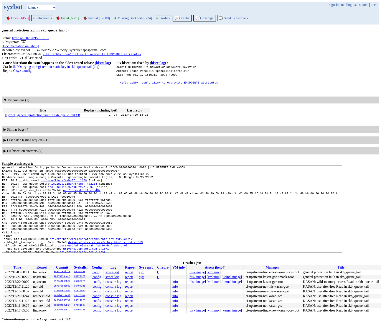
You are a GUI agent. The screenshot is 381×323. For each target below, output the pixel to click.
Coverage (204, 18)
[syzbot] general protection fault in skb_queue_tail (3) (42, 115)
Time (17, 267)
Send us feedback (233, 18)
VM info (178, 267)
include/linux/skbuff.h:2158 (64, 183)
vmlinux (213, 272)
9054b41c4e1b (62, 295)
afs (23, 42)
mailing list (349, 5)
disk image (197, 272)
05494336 (79, 286)
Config (97, 267)
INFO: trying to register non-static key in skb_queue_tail (52, 67)
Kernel (41, 267)
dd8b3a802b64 (62, 305)
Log (113, 267)
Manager (272, 267)
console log (113, 282)
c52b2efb (79, 281)
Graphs (182, 18)
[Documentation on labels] (20, 46)
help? (220, 267)
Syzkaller (81, 267)
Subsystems (42, 18)
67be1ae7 (79, 305)
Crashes (163, 18)
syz (18, 70)
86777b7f (79, 276)
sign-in (333, 5)
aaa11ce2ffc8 (62, 271)
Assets (209, 267)
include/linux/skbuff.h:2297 (71, 191)
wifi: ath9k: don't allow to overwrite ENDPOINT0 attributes (92, 54)
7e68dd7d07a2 (62, 300)
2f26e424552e (62, 281)
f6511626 (79, 300)
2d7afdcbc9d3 (62, 286)
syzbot (13, 7)
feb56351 (79, 271)
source (363, 5)
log (96, 67)
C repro (162, 267)
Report (130, 267)
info (175, 282)
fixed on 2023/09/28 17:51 (30, 38)
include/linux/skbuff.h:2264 (74, 187)
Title (341, 267)
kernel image (232, 277)
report (129, 272)
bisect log (103, 63)
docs (374, 5)
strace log (112, 272)
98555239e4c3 (62, 276)
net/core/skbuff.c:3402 (82, 195)
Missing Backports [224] (133, 18)
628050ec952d (62, 290)
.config (27, 70)
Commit (62, 267)
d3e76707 (79, 295)
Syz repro (146, 267)
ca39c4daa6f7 (62, 310)
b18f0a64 (79, 290)
